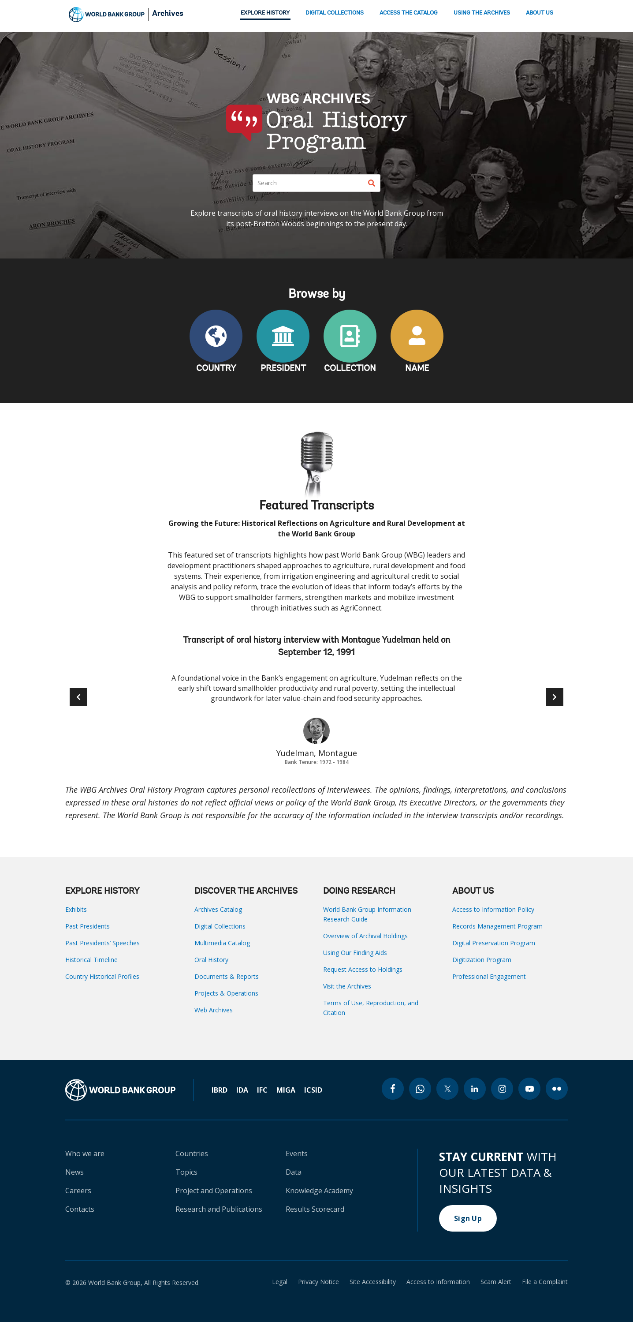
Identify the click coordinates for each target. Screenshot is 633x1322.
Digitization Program (481, 959)
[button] (554, 697)
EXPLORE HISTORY (265, 13)
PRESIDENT (283, 368)
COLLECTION (350, 368)
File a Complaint (545, 1281)
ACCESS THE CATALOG (409, 13)
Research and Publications (218, 1209)
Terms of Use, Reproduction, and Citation (370, 1008)
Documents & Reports (226, 976)
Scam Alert (495, 1281)
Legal (279, 1281)
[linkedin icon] (475, 1089)
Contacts (79, 1209)
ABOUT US (539, 13)
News (74, 1172)
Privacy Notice (318, 1281)
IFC (262, 1090)
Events (297, 1153)
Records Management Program (497, 926)
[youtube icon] (529, 1089)
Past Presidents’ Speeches (102, 943)
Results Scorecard (315, 1209)
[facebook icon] (393, 1089)
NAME (417, 368)
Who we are (84, 1153)
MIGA (285, 1090)
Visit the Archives (347, 986)
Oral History (211, 959)
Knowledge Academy (319, 1190)
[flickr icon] (557, 1089)
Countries (191, 1153)
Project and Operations (213, 1190)
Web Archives (213, 1010)
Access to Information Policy (493, 909)
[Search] (316, 183)
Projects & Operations (226, 993)
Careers (78, 1190)
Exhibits (76, 909)
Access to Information (438, 1281)
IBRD (219, 1090)
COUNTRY (216, 368)
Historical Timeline (91, 959)
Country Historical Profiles (102, 976)
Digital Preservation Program (493, 943)
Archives (167, 14)
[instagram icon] (502, 1089)
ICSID (313, 1090)
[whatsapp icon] (420, 1089)
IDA (242, 1090)
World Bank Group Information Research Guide (367, 914)
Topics (186, 1172)
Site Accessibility (373, 1281)
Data (294, 1172)
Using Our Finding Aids (355, 952)
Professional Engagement (489, 976)
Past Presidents (87, 926)
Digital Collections (220, 926)
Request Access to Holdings (362, 969)
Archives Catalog (218, 909)
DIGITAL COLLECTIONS (334, 13)
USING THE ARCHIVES (482, 13)
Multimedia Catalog (222, 943)
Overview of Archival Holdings (365, 936)
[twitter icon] (447, 1089)
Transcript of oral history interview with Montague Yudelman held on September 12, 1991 (316, 646)
